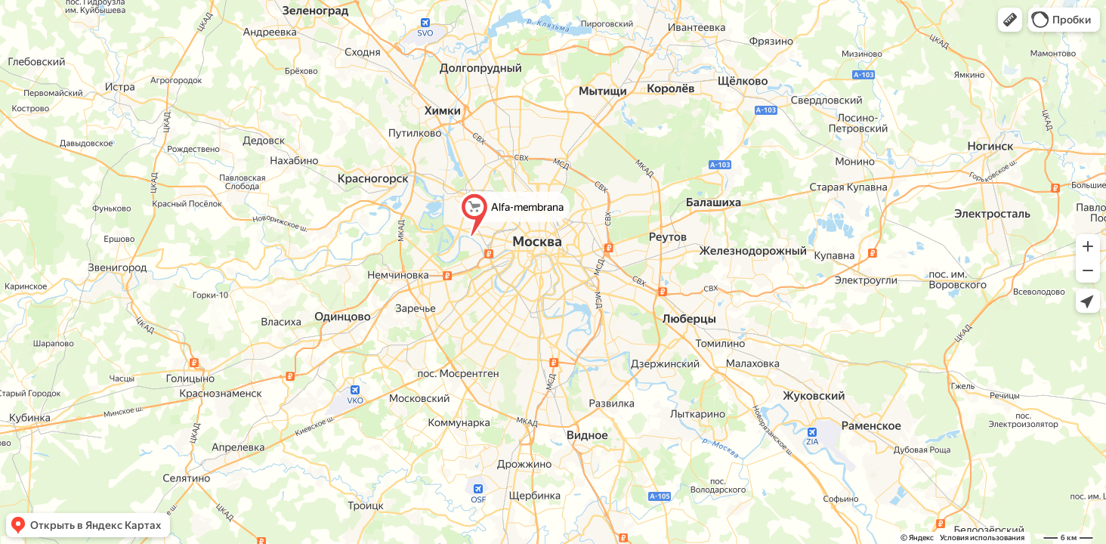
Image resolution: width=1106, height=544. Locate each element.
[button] (1010, 20)
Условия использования (982, 537)
